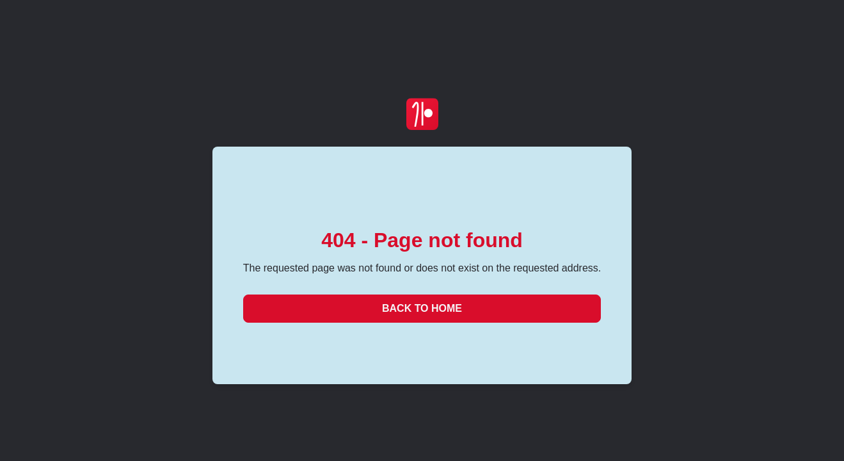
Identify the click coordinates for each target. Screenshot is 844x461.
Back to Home (422, 308)
